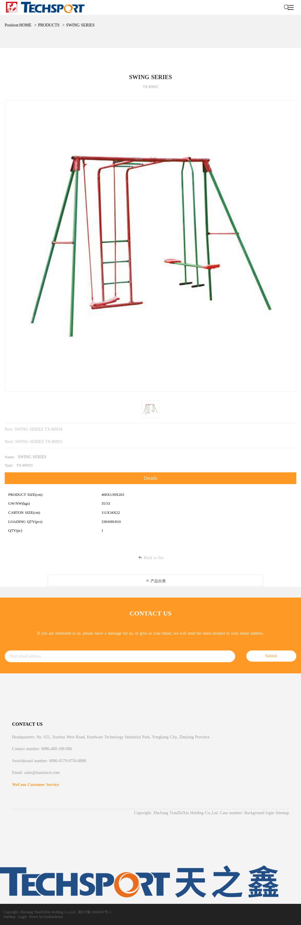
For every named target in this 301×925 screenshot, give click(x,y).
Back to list (150, 558)
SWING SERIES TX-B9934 (38, 429)
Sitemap (282, 813)
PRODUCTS (48, 25)
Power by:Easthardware (46, 917)
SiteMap (10, 917)
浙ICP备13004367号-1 (94, 912)
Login (22, 917)
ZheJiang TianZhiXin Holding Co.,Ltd (47, 912)
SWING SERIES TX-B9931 (39, 441)
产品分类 (155, 581)
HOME (25, 25)
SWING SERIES (80, 25)
